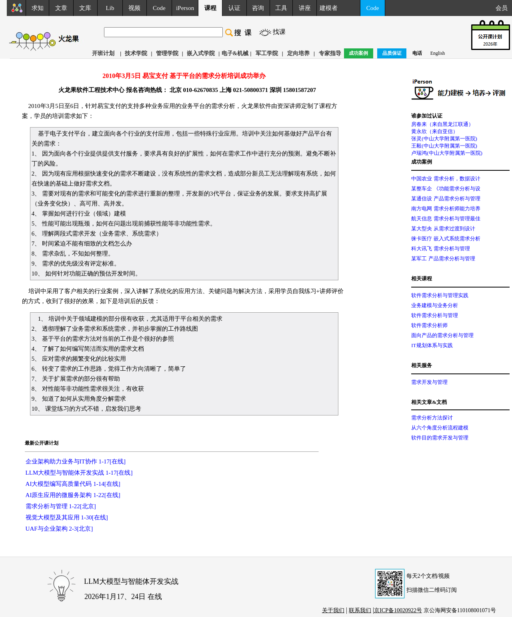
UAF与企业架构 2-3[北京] (59, 528)
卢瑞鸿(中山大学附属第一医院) (446, 153)
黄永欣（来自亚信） (434, 131)
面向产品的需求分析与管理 (442, 335)
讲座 (305, 8)
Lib (110, 8)
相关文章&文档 (429, 402)
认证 (234, 8)
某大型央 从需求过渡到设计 (443, 229)
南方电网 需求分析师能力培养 (445, 209)
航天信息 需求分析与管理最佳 (445, 219)
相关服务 (421, 365)
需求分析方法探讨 (432, 418)
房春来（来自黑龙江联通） (442, 124)
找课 (279, 31)
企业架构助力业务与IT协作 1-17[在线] (76, 461)
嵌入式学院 (201, 53)
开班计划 (103, 53)
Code (159, 8)
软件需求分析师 (429, 325)
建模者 (329, 8)
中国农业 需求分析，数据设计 (445, 179)
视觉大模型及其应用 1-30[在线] (67, 517)
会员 (504, 8)
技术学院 (136, 53)
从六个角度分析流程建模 (439, 428)
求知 (38, 8)
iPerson (185, 8)
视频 (134, 8)
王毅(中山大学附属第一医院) (444, 146)
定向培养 (298, 53)
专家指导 (330, 53)
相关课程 (421, 279)
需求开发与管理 (429, 382)
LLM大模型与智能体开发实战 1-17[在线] (79, 472)
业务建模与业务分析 (434, 305)
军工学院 (267, 53)
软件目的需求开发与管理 (439, 438)
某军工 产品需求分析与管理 (443, 259)
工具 (281, 8)
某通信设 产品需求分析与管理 (445, 199)
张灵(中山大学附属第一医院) (444, 139)
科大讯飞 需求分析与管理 (440, 249)
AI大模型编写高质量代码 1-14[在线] (73, 484)
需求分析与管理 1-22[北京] (61, 506)
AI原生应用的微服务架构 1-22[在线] (73, 495)
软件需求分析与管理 (434, 315)
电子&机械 (235, 53)
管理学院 (167, 53)
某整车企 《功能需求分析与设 (445, 189)
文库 (85, 8)
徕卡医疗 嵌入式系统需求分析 (445, 239)
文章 (61, 8)
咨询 (258, 8)
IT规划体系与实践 (431, 345)
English (437, 53)
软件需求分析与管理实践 (439, 295)
